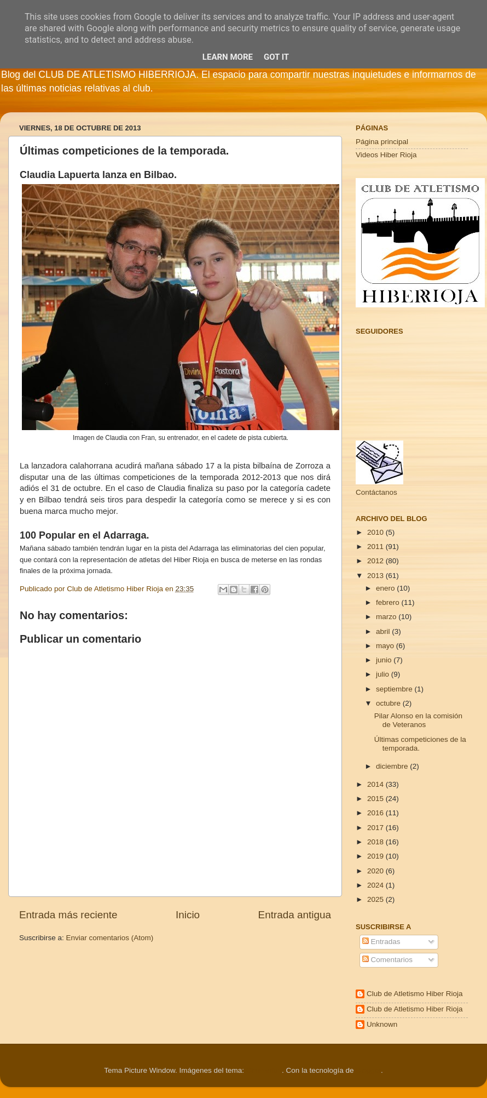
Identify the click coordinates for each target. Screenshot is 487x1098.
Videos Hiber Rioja (386, 155)
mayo (386, 646)
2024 (376, 885)
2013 (376, 575)
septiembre (395, 689)
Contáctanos (376, 492)
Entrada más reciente (68, 914)
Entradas (381, 941)
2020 (376, 871)
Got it (276, 57)
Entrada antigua (294, 914)
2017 (376, 828)
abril (384, 631)
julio (383, 674)
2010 (376, 532)
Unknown (382, 1024)
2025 (376, 899)
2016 (376, 813)
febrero (389, 602)
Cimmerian (264, 1070)
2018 (376, 842)
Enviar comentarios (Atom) (110, 938)
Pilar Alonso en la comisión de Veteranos (418, 720)
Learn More (227, 57)
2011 (376, 546)
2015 (376, 798)
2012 (376, 561)
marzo (387, 617)
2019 (376, 856)
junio (384, 660)
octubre (389, 703)
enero (386, 588)
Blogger (368, 1070)
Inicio (188, 914)
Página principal (382, 142)
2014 (376, 784)
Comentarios (387, 960)
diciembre (393, 766)
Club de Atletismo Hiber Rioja (415, 994)
